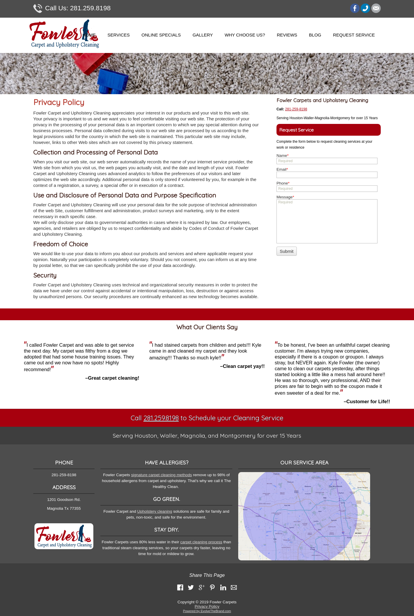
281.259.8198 (72, 8)
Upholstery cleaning (154, 511)
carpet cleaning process (201, 542)
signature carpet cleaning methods (161, 475)
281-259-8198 (296, 109)
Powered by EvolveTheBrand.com (207, 611)
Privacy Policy (207, 606)
